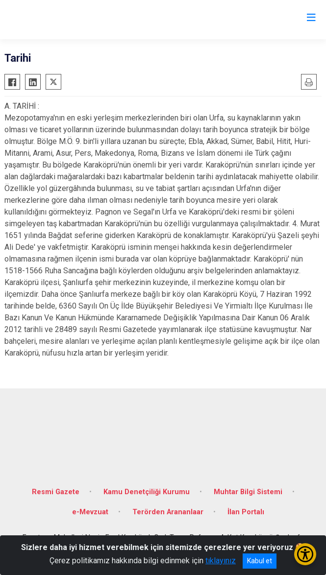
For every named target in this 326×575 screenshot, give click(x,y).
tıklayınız (220, 560)
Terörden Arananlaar (167, 512)
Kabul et (259, 561)
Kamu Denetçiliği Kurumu (146, 492)
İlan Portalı (245, 512)
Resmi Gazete (55, 492)
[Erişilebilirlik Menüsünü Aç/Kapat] (305, 554)
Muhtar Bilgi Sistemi (248, 492)
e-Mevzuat (90, 512)
